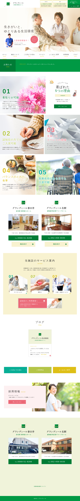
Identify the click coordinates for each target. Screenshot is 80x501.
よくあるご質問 (64, 370)
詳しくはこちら (62, 106)
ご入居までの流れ (15, 370)
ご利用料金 (40, 370)
